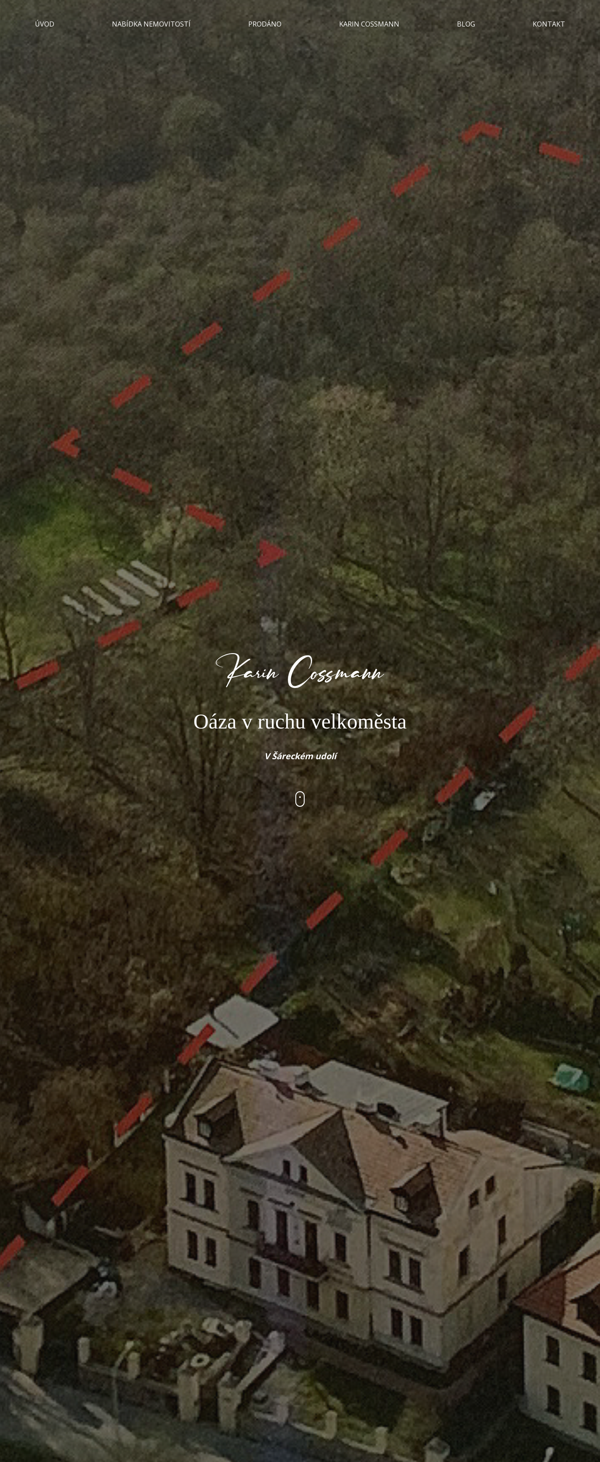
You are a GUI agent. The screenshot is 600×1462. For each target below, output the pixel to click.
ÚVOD (44, 24)
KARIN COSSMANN (369, 24)
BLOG (466, 24)
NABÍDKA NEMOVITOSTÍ (151, 24)
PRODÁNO (264, 24)
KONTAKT (549, 24)
